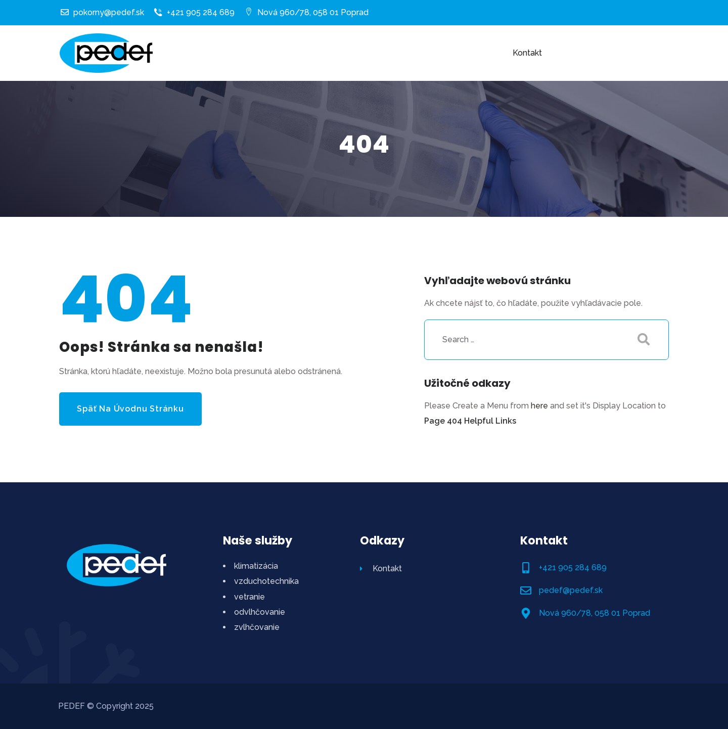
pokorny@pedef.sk (102, 12)
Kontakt (381, 568)
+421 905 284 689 (194, 12)
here (539, 406)
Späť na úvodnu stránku (130, 409)
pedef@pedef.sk (571, 590)
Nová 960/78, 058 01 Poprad (307, 12)
